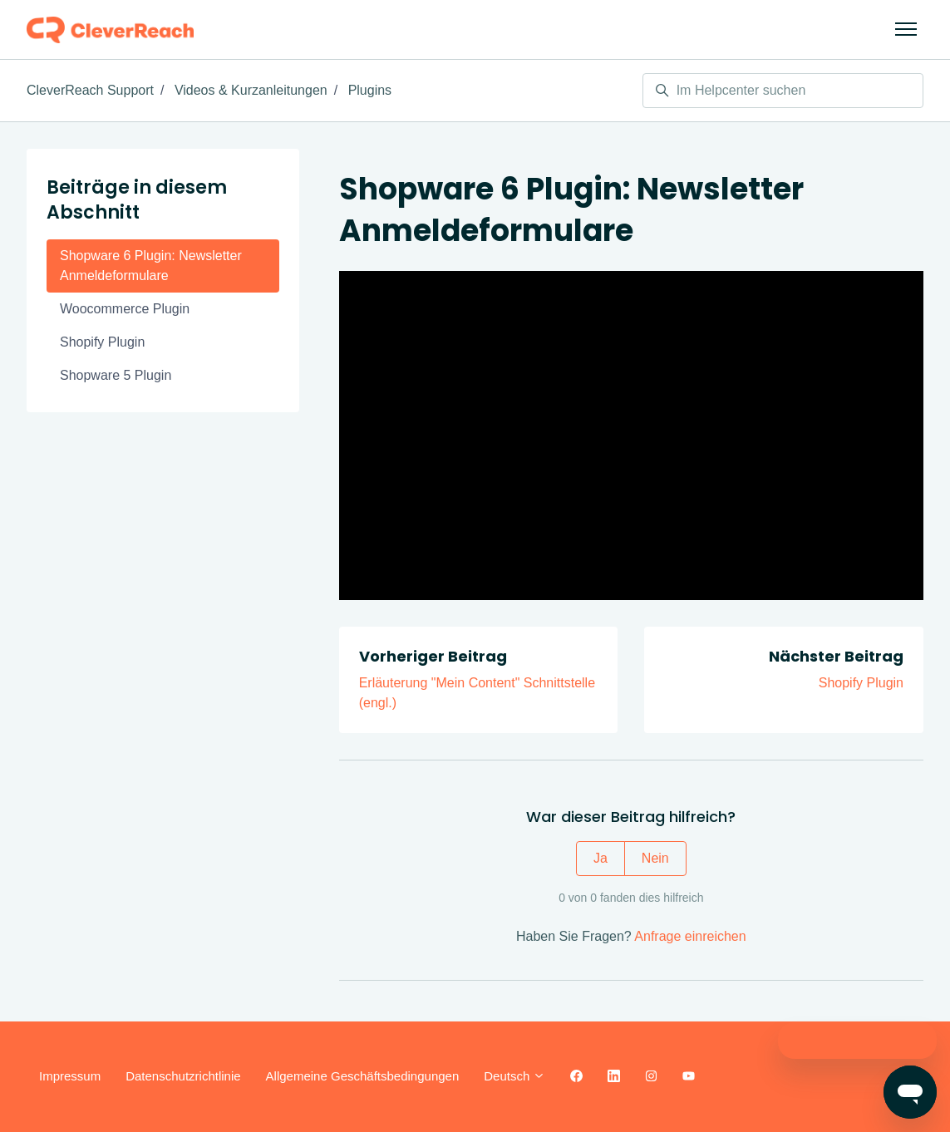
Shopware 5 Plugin (115, 375)
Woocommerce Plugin (125, 309)
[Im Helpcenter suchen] (782, 90)
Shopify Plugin (861, 683)
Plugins (369, 90)
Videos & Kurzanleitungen (251, 90)
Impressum (70, 1076)
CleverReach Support (90, 90)
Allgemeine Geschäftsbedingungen (363, 1076)
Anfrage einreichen (690, 936)
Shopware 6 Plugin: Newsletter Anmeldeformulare (151, 266)
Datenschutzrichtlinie (183, 1076)
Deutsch (514, 1076)
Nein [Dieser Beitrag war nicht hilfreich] (655, 858)
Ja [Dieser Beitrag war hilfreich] (600, 858)
